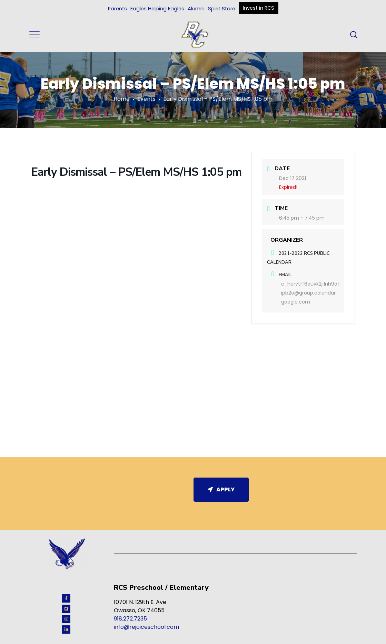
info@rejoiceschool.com (146, 627)
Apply (221, 489)
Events (146, 99)
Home (121, 99)
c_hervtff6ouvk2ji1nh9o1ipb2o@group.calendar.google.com (310, 293)
